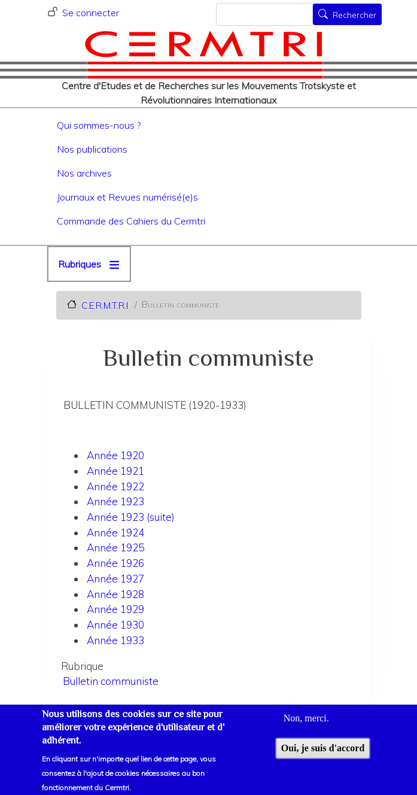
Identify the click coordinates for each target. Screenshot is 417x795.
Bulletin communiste (111, 681)
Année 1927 (115, 578)
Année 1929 (115, 609)
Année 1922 (115, 486)
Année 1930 (115, 624)
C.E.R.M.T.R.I (104, 305)
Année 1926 (115, 563)
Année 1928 (115, 594)
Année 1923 (115, 501)
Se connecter (90, 13)
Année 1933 (115, 640)
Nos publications (92, 149)
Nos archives (84, 173)
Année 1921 (115, 471)
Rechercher (354, 15)
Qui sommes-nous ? (99, 125)
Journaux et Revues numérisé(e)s (127, 197)
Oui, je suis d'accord (323, 755)
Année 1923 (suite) (131, 517)
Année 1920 (115, 455)
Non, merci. (306, 725)
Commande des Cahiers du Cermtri (131, 221)
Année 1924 (115, 532)
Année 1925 (115, 547)
